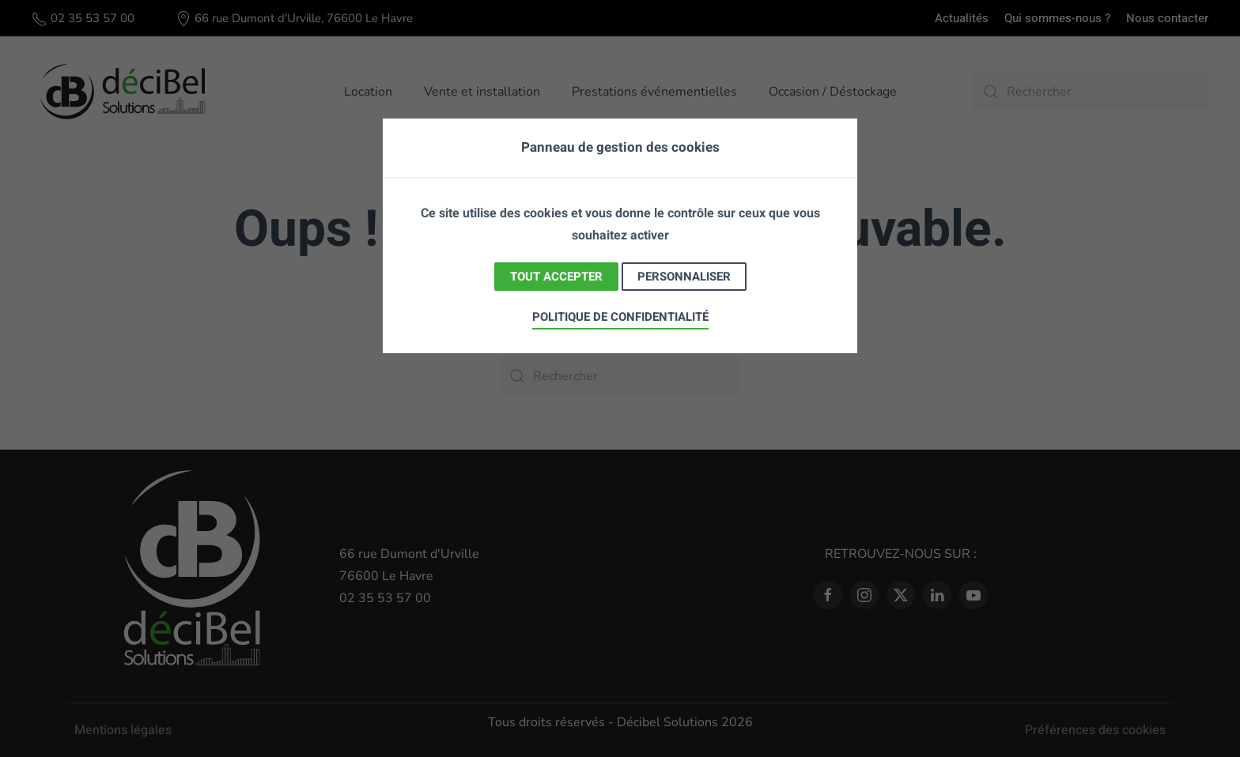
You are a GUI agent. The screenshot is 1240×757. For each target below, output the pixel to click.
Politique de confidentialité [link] (620, 317)
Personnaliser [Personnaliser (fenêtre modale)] (684, 276)
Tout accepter (556, 276)
